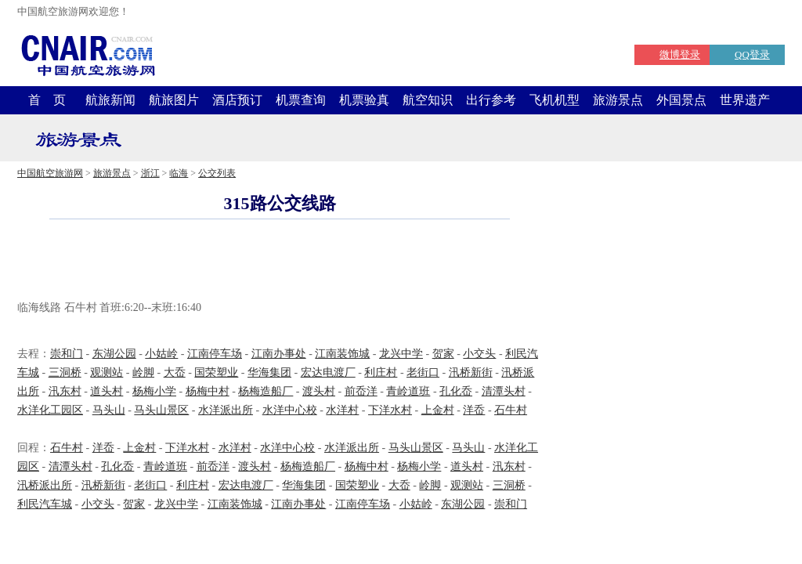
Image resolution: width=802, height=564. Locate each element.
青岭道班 (408, 391)
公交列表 (217, 173)
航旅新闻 (110, 100)
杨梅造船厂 (265, 391)
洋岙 (474, 410)
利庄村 (380, 372)
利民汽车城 (44, 504)
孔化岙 (455, 391)
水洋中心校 (289, 410)
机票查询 (301, 100)
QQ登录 (752, 54)
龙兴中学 (401, 354)
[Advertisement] (279, 261)
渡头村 (318, 391)
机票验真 (364, 100)
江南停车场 (214, 354)
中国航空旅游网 (50, 173)
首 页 (47, 100)
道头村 (106, 391)
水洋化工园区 (50, 410)
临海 (178, 173)
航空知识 (428, 100)
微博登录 (679, 54)
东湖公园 (114, 354)
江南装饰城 (342, 354)
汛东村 (65, 391)
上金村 (437, 410)
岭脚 (143, 372)
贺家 (443, 354)
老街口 (422, 372)
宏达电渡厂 (328, 372)
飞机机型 (554, 100)
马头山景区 (161, 410)
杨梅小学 (154, 391)
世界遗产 (745, 100)
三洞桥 (65, 372)
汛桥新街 (471, 372)
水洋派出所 (225, 410)
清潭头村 (504, 391)
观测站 (106, 372)
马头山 (108, 410)
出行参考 (491, 100)
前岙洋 (361, 391)
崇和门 (66, 354)
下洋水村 (390, 410)
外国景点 (681, 100)
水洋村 (342, 410)
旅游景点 (618, 100)
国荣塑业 (216, 372)
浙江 (150, 173)
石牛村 (510, 410)
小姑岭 (161, 354)
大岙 (175, 372)
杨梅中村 (207, 391)
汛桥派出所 (44, 485)
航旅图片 (174, 100)
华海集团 (269, 372)
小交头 (479, 354)
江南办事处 (278, 354)
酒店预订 (237, 100)
